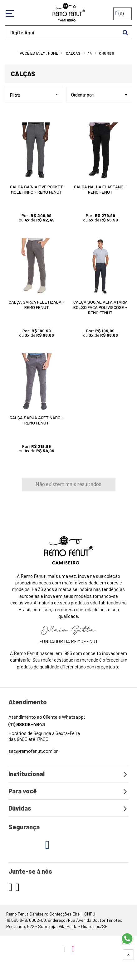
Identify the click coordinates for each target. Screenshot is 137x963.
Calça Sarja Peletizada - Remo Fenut (37, 304)
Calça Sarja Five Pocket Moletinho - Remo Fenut (36, 189)
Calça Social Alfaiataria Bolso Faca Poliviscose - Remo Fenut (100, 307)
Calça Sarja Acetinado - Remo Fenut (37, 420)
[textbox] (68, 32)
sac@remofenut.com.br (33, 751)
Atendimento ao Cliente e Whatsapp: (47, 720)
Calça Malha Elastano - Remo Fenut (100, 189)
